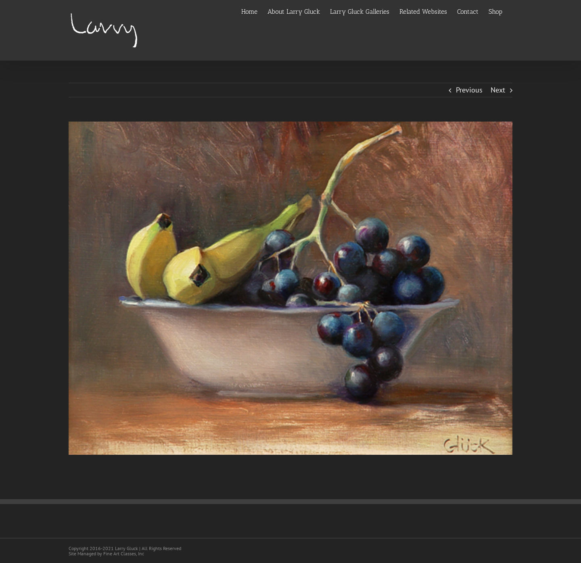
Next (498, 90)
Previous (469, 90)
